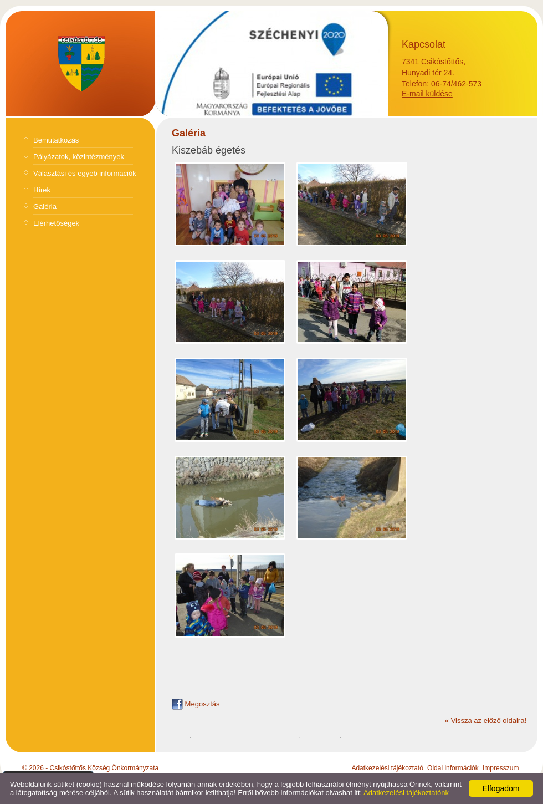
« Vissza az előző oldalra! (485, 720)
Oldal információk (453, 768)
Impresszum (501, 768)
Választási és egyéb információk (84, 173)
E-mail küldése (427, 93)
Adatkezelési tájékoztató (387, 768)
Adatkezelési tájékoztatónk (406, 792)
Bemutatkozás (56, 140)
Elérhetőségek (56, 223)
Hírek (41, 190)
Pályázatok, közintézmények (78, 156)
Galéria (45, 206)
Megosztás (195, 704)
